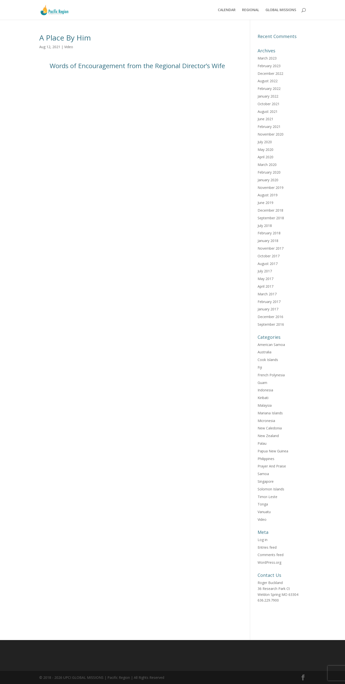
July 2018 (265, 225)
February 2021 (269, 126)
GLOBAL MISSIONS (280, 10)
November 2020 (271, 134)
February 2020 (269, 172)
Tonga (263, 504)
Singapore (266, 481)
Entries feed (267, 547)
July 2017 (265, 271)
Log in (262, 539)
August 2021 (268, 111)
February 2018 (269, 233)
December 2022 (270, 73)
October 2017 (269, 256)
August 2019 (268, 195)
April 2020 (265, 157)
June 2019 (265, 202)
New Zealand (268, 435)
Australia (264, 352)
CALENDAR (227, 10)
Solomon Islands (271, 489)
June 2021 (265, 119)
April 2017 (265, 286)
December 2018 (270, 210)
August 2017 (268, 263)
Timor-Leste (267, 496)
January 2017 (268, 309)
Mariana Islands (270, 413)
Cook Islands (268, 359)
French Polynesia (271, 375)
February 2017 (269, 301)
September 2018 (271, 218)
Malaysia (265, 405)
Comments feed (271, 554)
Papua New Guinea (273, 451)
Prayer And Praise (272, 466)
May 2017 (265, 278)
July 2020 (265, 142)
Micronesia (266, 420)
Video (68, 46)
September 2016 (271, 324)
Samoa (263, 473)
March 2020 (267, 164)
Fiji (260, 367)
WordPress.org (269, 562)
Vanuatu (264, 511)
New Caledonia (270, 428)
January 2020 (268, 180)
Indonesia (265, 390)
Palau (262, 443)
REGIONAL (250, 10)
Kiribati (263, 397)
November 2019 (271, 187)
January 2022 (268, 96)
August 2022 (268, 81)
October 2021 (269, 103)
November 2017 (271, 248)
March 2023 (267, 58)
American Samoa (271, 344)
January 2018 (268, 240)
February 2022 (269, 88)
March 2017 (267, 294)
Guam (262, 382)
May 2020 (265, 149)
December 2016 (270, 316)
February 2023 (269, 65)
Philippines (266, 458)
